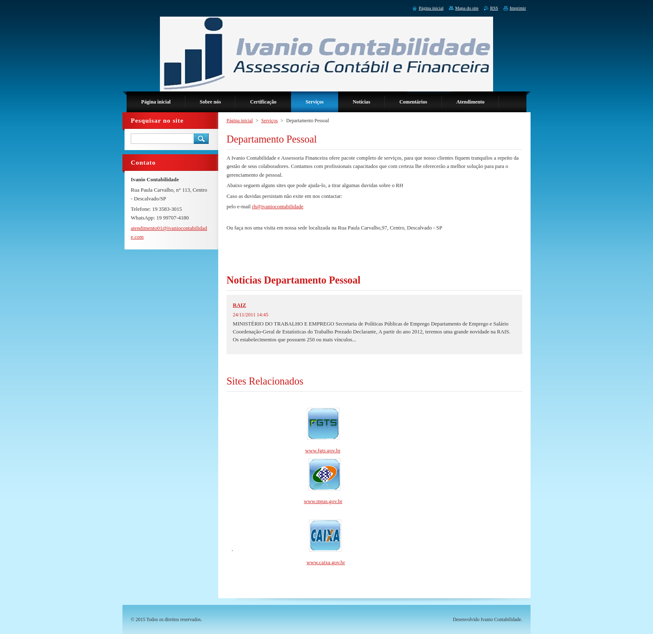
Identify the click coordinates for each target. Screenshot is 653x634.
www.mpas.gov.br (323, 501)
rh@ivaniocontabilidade (277, 207)
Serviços (269, 120)
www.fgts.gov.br (323, 451)
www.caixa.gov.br (326, 562)
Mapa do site (467, 7)
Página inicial (240, 120)
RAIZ (239, 305)
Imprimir (518, 7)
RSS (494, 7)
